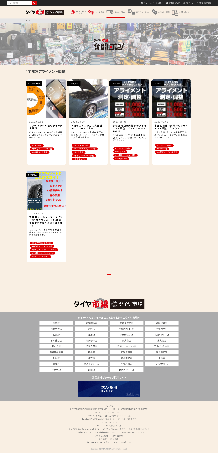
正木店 (161, 358)
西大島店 (126, 340)
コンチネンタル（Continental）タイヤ (84, 429)
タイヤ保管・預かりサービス (106, 432)
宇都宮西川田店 (126, 329)
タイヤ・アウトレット (109, 422)
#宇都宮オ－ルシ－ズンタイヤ (44, 250)
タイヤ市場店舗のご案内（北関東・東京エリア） (89, 409)
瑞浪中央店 (126, 358)
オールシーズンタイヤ (127, 419)
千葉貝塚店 (91, 346)
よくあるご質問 (101, 436)
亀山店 (91, 370)
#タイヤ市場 (79, 152)
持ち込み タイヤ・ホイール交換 (118, 416)
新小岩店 (56, 346)
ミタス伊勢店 (161, 364)
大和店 (56, 364)
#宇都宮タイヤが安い (40, 257)
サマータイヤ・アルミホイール (109, 426)
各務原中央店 (56, 352)
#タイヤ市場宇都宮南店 (41, 243)
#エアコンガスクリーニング (85, 149)
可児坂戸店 (126, 352)
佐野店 (56, 335)
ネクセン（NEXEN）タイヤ (139, 429)
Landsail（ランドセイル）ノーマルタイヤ (98, 419)
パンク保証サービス (83, 432)
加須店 (91, 335)
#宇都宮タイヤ (80, 159)
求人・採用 (114, 439)
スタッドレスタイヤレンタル (133, 432)
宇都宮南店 (161, 329)
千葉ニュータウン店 (126, 346)
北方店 (91, 358)
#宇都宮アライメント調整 (42, 149)
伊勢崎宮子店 (126, 335)
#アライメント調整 (81, 145)
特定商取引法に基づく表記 (98, 442)
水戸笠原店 (56, 340)
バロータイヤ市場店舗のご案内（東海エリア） (130, 409)
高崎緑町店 (161, 323)
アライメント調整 (94, 416)
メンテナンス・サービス (113, 412)
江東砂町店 (91, 340)
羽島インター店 (161, 346)
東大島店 (161, 340)
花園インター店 (161, 335)
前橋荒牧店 (56, 329)
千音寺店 (56, 370)
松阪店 (56, 358)
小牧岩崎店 (126, 364)
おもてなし (109, 406)
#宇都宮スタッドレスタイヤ (43, 253)
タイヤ (97, 412)
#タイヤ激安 (37, 145)
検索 (34, 3)
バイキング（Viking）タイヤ (114, 429)
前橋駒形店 (91, 323)
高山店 (91, 352)
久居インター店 (91, 364)
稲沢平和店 (161, 352)
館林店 (56, 323)
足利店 (91, 329)
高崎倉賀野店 (126, 323)
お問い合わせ (117, 436)
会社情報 (103, 439)
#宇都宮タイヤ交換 (40, 152)
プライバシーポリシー (122, 442)
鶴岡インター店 (126, 370)
